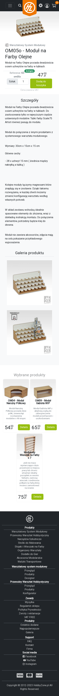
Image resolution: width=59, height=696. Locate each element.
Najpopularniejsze (29, 628)
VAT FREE (29, 617)
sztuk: (12, 81)
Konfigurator (29, 593)
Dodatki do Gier (29, 554)
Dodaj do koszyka (41, 83)
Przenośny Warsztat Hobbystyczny (29, 535)
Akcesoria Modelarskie (29, 557)
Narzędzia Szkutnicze (29, 539)
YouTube (29, 660)
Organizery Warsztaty (29, 550)
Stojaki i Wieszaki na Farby (29, 546)
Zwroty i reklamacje (29, 613)
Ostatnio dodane (29, 624)
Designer (30, 578)
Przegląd (29, 570)
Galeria (29, 632)
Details (24, 427)
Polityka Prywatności (29, 609)
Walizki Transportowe (29, 561)
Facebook (29, 656)
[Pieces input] (23, 82)
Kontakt (29, 645)
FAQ (29, 641)
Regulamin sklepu (29, 605)
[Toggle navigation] (10, 6)
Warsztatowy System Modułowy (25, 45)
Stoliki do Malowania (29, 542)
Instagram (30, 664)
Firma (29, 648)
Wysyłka (29, 602)
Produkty (29, 574)
